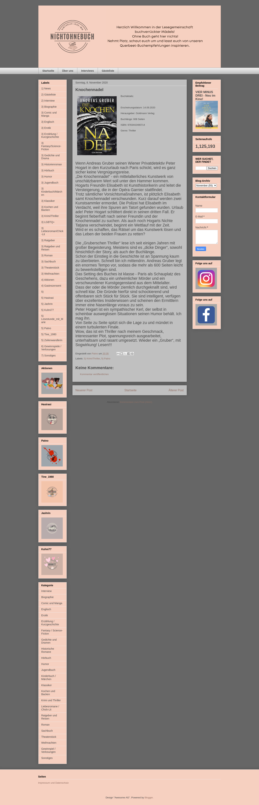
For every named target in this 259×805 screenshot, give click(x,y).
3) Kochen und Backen (49, 208)
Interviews (87, 70)
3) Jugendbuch (50, 182)
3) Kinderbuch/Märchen (51, 191)
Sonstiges (47, 758)
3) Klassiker (48, 200)
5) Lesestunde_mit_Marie (52, 319)
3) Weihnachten (50, 273)
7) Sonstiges (48, 355)
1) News (46, 88)
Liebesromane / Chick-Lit (50, 708)
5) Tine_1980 (48, 334)
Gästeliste (108, 70)
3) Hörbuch (47, 170)
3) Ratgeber (48, 240)
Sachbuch (47, 730)
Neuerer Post (84, 390)
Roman (45, 724)
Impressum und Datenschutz (53, 782)
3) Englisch (47, 121)
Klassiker (46, 685)
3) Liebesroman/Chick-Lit (52, 231)
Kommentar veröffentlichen (94, 374)
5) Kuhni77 (47, 310)
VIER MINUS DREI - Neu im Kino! (205, 95)
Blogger (149, 797)
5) (42, 291)
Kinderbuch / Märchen (48, 678)
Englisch (46, 609)
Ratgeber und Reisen (49, 717)
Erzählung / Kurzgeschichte (50, 623)
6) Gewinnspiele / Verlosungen (51, 348)
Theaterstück (48, 736)
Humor (45, 664)
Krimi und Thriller (51, 700)
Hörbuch (46, 657)
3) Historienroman (51, 164)
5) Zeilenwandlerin (51, 340)
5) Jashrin (47, 303)
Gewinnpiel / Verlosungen (48, 750)
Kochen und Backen (48, 693)
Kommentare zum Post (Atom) (136, 402)
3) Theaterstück (50, 267)
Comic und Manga (51, 603)
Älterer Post (176, 390)
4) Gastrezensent (51, 285)
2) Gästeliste (48, 94)
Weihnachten (48, 742)
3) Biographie (49, 106)
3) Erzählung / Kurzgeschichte (50, 136)
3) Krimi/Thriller (92, 358)
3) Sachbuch (48, 261)
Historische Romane (47, 650)
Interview (46, 591)
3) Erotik (46, 127)
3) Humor (46, 176)
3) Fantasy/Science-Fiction (51, 146)
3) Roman (47, 255)
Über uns (67, 70)
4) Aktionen (47, 279)
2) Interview (48, 100)
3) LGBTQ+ (48, 222)
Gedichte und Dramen (49, 641)
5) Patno (105, 358)
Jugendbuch (48, 669)
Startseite (48, 70)
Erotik (44, 615)
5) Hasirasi (47, 297)
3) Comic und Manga (49, 114)
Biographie (47, 597)
